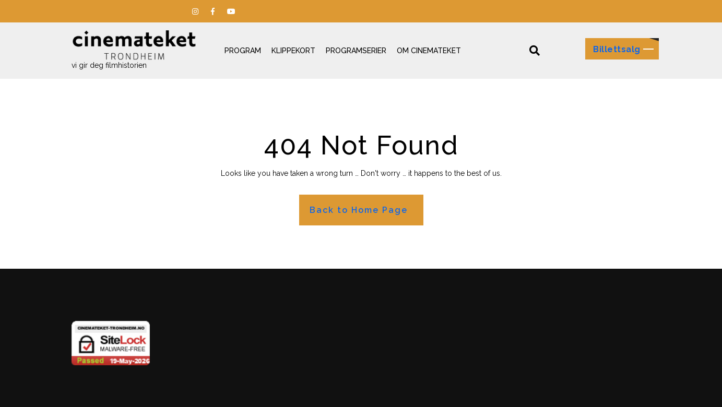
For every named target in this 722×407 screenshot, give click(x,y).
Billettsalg (617, 49)
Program (242, 50)
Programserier (356, 50)
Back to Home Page (359, 210)
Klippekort (293, 50)
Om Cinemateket (429, 50)
